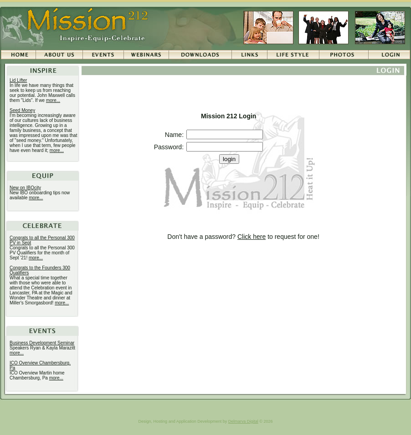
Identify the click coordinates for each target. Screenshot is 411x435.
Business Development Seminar (42, 342)
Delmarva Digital (243, 421)
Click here (251, 236)
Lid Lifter (18, 80)
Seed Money (22, 110)
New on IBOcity (25, 187)
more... (53, 100)
